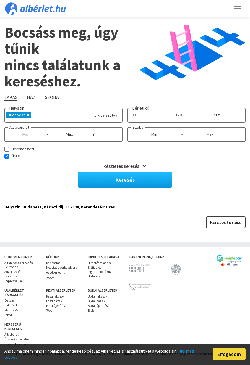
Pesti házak (54, 301)
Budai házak (96, 301)
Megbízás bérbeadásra (61, 268)
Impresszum (13, 281)
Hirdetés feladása (100, 263)
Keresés (125, 179)
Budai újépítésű (98, 306)
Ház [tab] (31, 97)
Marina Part (12, 310)
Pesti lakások (55, 296)
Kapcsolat (53, 263)
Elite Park (11, 305)
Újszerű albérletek (17, 339)
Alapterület (19, 127)
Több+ (50, 277)
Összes (9, 300)
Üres (16, 156)
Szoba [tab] (52, 97)
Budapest (18, 115)
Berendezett (23, 149)
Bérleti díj (140, 108)
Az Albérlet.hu (55, 272)
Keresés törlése (225, 222)
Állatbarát (11, 334)
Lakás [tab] (10, 97)
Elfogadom (229, 354)
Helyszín (16, 108)
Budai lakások (97, 296)
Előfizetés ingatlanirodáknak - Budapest (101, 272)
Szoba (138, 127)
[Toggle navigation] (238, 8)
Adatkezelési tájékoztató (13, 274)
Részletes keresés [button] (125, 166)
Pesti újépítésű (56, 306)
